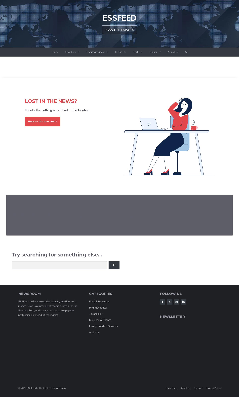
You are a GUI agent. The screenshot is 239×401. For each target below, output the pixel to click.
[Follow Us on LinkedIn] (183, 302)
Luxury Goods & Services (103, 326)
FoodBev (74, 52)
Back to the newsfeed (42, 121)
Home (55, 52)
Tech (139, 52)
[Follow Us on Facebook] (162, 302)
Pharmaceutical (99, 52)
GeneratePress (58, 388)
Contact (198, 388)
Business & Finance (100, 319)
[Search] (114, 265)
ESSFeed (119, 18)
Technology (95, 313)
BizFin (122, 52)
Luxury (156, 52)
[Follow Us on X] (169, 302)
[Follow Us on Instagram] (176, 302)
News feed (171, 388)
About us (94, 332)
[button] (186, 52)
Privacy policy (213, 388)
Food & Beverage (99, 301)
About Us (173, 52)
